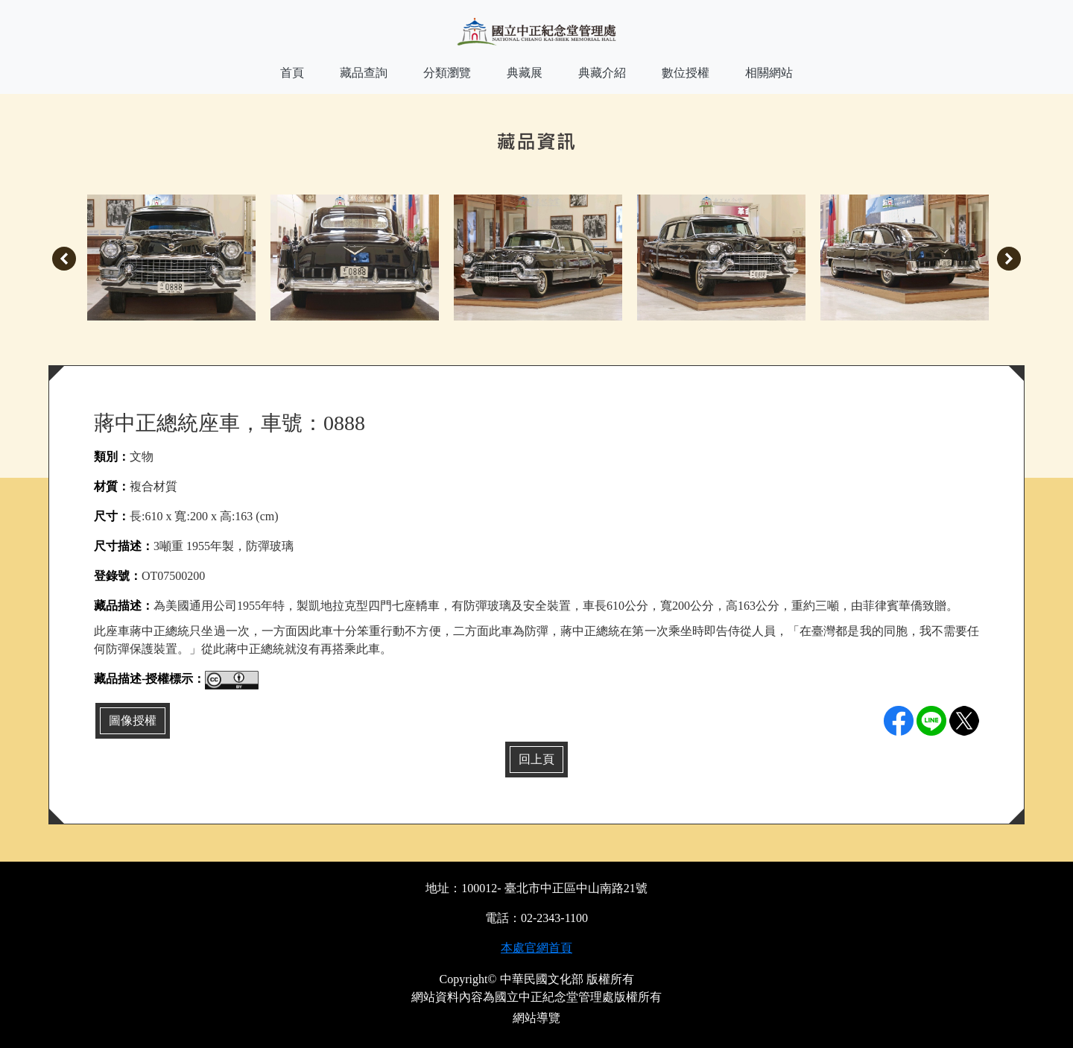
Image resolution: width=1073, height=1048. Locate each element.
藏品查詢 (363, 72)
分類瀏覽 (447, 72)
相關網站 (769, 72)
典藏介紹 (602, 72)
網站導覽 (536, 1017)
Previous (64, 259)
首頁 (292, 72)
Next (1009, 259)
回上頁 (536, 759)
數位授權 (685, 72)
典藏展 (524, 72)
